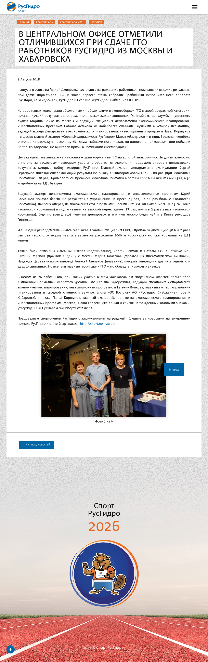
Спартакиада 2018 (72, 22)
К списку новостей (36, 444)
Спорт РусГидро (110, 648)
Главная (23, 22)
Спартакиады (44, 22)
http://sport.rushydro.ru (98, 323)
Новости (96, 22)
